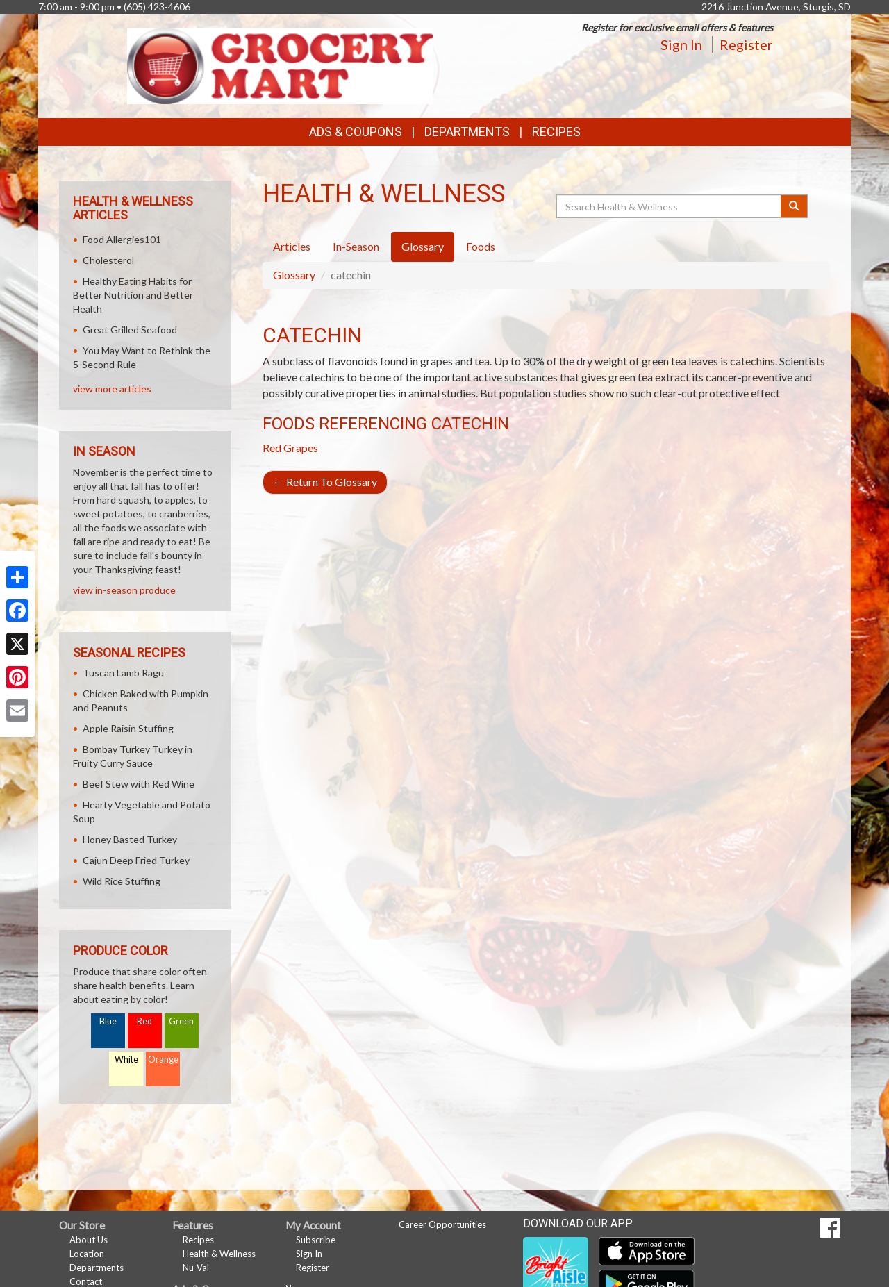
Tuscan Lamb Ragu (123, 673)
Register (746, 44)
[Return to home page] (281, 65)
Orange (163, 1059)
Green (181, 1021)
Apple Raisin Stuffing (128, 728)
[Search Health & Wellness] (669, 206)
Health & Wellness (219, 1253)
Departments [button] (467, 131)
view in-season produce (124, 590)
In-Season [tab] (356, 246)
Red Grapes (290, 447)
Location (86, 1253)
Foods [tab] (480, 246)
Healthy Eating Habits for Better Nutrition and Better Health (133, 295)
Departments (96, 1267)
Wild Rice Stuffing (121, 881)
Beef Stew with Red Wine (138, 784)
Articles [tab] (291, 246)
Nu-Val (196, 1267)
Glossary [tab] (422, 246)
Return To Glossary (325, 481)
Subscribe (315, 1239)
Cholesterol (108, 260)
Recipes (556, 131)
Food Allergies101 (122, 239)
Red (144, 1021)
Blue (108, 1021)
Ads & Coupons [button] (355, 131)
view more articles (112, 389)
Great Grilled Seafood (130, 329)
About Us (88, 1239)
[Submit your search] (794, 206)
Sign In (681, 44)
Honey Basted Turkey (130, 839)
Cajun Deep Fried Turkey (136, 860)
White (126, 1059)
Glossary (294, 274)
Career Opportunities (442, 1224)
